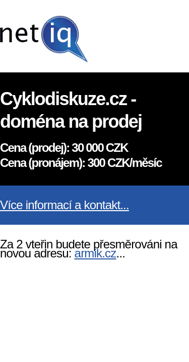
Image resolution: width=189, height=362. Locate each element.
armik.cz (95, 253)
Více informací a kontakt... (64, 205)
